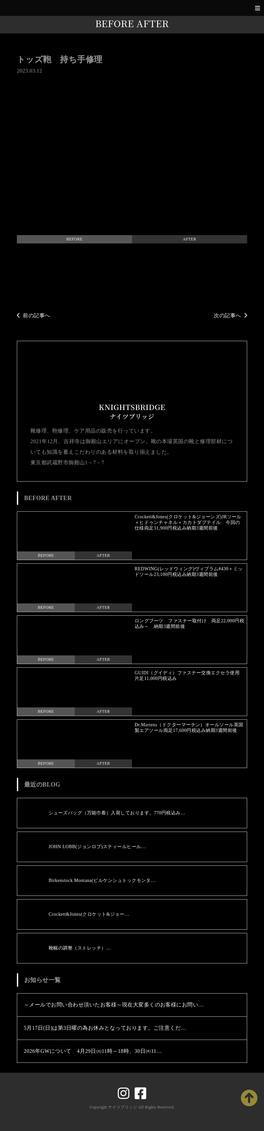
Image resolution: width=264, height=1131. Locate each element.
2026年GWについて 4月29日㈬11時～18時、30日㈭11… (93, 1051)
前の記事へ (33, 315)
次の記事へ (230, 315)
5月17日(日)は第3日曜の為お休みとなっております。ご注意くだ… (105, 1028)
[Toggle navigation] (257, 8)
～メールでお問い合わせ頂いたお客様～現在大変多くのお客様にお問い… (114, 1004)
